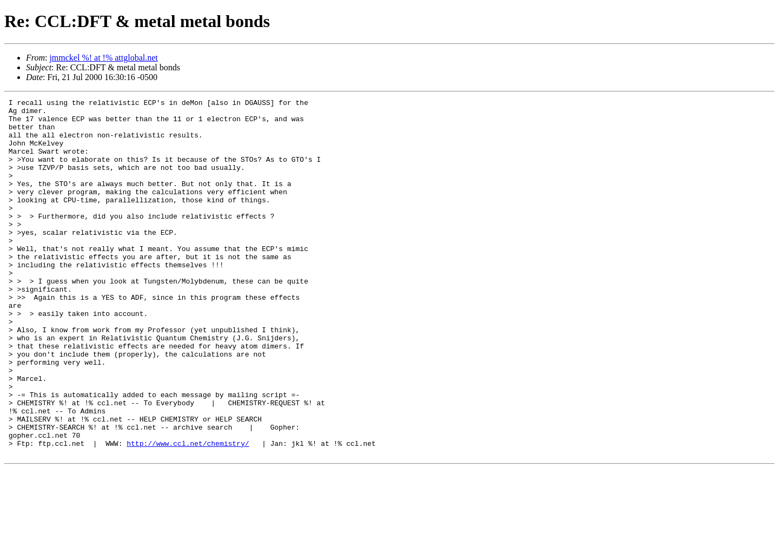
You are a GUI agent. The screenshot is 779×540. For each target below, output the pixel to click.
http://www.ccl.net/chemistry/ (188, 513)
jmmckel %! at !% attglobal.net (103, 57)
